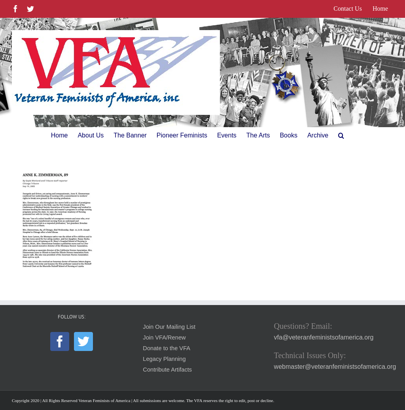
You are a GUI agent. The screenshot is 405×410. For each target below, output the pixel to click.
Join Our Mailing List (169, 327)
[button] (341, 135)
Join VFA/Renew (164, 337)
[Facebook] (59, 341)
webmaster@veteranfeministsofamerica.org (335, 366)
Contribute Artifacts (167, 369)
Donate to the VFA (166, 348)
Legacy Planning (164, 359)
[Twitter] (83, 341)
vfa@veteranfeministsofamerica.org (324, 337)
